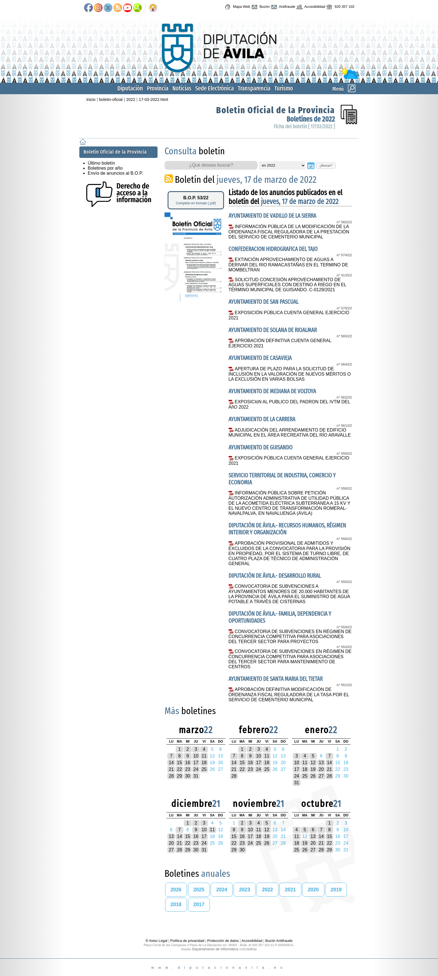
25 (204, 769)
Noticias (181, 88)
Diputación (130, 88)
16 (187, 762)
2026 (175, 889)
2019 (336, 889)
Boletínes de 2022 (311, 119)
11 (204, 756)
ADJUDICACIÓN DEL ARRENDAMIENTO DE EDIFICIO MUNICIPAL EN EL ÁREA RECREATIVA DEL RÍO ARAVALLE (289, 433)
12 (313, 762)
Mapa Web (236, 7)
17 (195, 762)
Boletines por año (105, 168)
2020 (313, 889)
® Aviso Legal (157, 941)
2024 (221, 889)
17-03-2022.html (153, 99)
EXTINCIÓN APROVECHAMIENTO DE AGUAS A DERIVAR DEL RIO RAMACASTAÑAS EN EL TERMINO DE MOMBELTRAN (288, 264)
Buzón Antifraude (278, 941)
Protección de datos (223, 941)
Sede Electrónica (214, 88)
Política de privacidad (187, 941)
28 (171, 776)
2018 (175, 904)
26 (313, 776)
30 (187, 776)
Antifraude (282, 7)
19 (313, 769)
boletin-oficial (111, 99)
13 (321, 762)
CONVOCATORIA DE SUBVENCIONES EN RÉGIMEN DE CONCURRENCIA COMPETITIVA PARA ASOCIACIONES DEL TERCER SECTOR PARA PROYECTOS (290, 636)
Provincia (157, 88)
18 (204, 762)
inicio (91, 99)
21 (171, 769)
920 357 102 (339, 7)
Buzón (260, 7)
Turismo (283, 88)
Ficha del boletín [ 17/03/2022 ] (304, 126)
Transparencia (254, 88)
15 (179, 762)
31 (195, 776)
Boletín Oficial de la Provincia (275, 110)
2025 (198, 889)
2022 (130, 99)
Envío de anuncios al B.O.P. (115, 173)
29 (179, 776)
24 (195, 769)
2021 (290, 889)
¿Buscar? (326, 165)
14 (171, 762)
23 (187, 769)
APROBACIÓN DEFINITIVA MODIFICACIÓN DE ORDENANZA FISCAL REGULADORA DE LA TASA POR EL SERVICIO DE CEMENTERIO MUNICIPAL (288, 694)
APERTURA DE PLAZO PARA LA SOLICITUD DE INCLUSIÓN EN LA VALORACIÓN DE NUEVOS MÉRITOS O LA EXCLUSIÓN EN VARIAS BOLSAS (289, 374)
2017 (198, 904)
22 (179, 769)
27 (321, 776)
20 (321, 769)
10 (195, 756)
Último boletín (101, 163)
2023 (244, 889)
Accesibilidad (310, 7)
